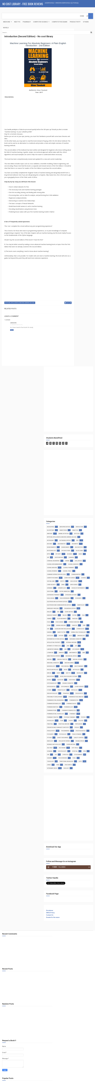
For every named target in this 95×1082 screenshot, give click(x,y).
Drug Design (72, 434)
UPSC (70, 832)
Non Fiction (72, 615)
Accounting (72, 264)
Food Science (73, 485)
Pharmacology (73, 689)
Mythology (81, 601)
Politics (81, 720)
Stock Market (73, 815)
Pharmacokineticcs (75, 686)
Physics (71, 713)
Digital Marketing (74, 424)
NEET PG (31, 16)
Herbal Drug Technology (76, 519)
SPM (81, 805)
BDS (70, 305)
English (71, 462)
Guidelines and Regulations (77, 506)
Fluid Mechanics (74, 479)
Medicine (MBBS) (73, 584)
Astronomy (72, 298)
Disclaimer (71, 985)
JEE (79, 547)
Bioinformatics (73, 315)
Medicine (20, 16)
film (70, 475)
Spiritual (72, 805)
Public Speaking (74, 757)
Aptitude (71, 292)
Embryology (72, 451)
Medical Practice (74, 574)
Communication (73, 380)
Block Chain (72, 332)
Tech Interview (73, 822)
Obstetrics (72, 625)
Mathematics (73, 560)
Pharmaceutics (73, 676)
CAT (70, 343)
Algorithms (72, 275)
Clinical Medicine (74, 363)
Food (81, 482)
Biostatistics (73, 322)
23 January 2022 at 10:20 (16, 332)
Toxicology (81, 825)
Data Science (81, 407)
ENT (80, 462)
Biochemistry (73, 309)
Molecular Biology (74, 598)
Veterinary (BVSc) (74, 839)
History (83, 523)
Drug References (74, 438)
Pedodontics (73, 662)
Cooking (71, 390)
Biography (72, 312)
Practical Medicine (74, 727)
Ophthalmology (74, 628)
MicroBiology (73, 587)
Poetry (71, 720)
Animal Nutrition (74, 288)
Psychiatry (72, 751)
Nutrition (82, 621)
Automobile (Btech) (74, 302)
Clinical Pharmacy (74, 366)
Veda (70, 836)
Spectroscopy (73, 802)
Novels (27, 22)
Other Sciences (73, 642)
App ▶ (12, 16)
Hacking (71, 513)
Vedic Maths (81, 836)
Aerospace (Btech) (74, 268)
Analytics (72, 281)
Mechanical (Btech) (74, 567)
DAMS (70, 407)
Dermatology (73, 414)
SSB (70, 808)
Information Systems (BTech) (77, 530)
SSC (78, 808)
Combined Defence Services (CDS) (78, 377)
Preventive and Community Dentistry (77, 734)
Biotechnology (73, 326)
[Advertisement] (47, 387)
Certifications (81, 343)
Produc (71, 737)
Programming (73, 744)
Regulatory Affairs (74, 774)
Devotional (72, 421)
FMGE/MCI (72, 482)
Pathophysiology (74, 655)
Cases (82, 339)
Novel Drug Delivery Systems (77, 618)
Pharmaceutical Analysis (76, 669)
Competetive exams (73, 16)
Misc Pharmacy (73, 594)
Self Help (72, 788)
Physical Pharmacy (75, 710)
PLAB (83, 717)
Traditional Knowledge (76, 829)
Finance (79, 475)
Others (19, 22)
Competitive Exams (74, 383)
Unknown (13, 331)
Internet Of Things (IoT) (76, 543)
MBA (83, 560)
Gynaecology (73, 509)
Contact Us (71, 989)
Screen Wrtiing (73, 785)
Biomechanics (73, 319)
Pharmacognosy (74, 683)
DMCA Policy (72, 987)
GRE (70, 502)
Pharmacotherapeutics (76, 696)
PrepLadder (72, 730)
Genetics (71, 499)
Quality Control (74, 768)
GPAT (81, 499)
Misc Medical (73, 591)
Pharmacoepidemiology (76, 679)
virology (71, 842)
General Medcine (74, 496)
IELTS (70, 526)
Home (5, 16)
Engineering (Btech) (75, 458)
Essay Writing (73, 465)
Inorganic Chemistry (75, 533)
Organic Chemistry (74, 632)
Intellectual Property (76, 536)
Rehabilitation (73, 778)
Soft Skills (72, 795)
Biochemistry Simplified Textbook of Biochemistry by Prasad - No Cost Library (83, 1062)
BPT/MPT (71, 336)
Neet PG (71, 608)
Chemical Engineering (75, 349)
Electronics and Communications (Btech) (79, 449)
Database (72, 411)
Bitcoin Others (73, 329)
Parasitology (73, 649)
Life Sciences (80, 553)
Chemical (71, 346)
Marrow (83, 557)
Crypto (71, 397)
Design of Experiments (75, 417)
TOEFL (70, 825)
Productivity (8, 22)
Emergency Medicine (75, 455)
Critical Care (73, 394)
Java (70, 547)
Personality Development (76, 666)
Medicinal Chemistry (75, 581)
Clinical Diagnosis (74, 360)
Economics (72, 441)
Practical (72, 723)
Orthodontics (73, 635)
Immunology (81, 526)
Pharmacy (40, 16)
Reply (12, 338)
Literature (72, 557)
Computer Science (54, 16)
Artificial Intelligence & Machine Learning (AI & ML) (19, 311)
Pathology (72, 652)
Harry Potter (73, 516)
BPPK (83, 332)
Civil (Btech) (82, 353)
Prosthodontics (74, 747)
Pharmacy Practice (74, 706)
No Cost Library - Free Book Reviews (22, 3)
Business (71, 339)
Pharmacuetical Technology (77, 700)
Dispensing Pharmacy (75, 428)
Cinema (71, 353)
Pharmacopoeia (73, 693)
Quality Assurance (74, 764)
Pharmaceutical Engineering (77, 672)
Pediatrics (72, 659)
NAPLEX (71, 604)
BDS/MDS (80, 305)
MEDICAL (71, 570)
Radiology (72, 771)
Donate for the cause (75, 992)
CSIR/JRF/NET (73, 400)
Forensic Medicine (74, 489)
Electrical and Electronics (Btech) (77, 445)
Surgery (71, 819)
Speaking (71, 798)
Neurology (72, 611)
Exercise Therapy (74, 468)
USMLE (80, 832)
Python (71, 761)
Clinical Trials (73, 373)
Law (70, 553)
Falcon (71, 472)
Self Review (72, 791)
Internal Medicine (74, 540)
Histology (72, 523)
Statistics (72, 812)
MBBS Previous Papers (75, 564)
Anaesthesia (72, 278)
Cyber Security (73, 404)
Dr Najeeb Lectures (74, 431)
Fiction (81, 472)
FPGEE (71, 492)
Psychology (72, 754)
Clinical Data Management (77, 356)
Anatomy (71, 285)
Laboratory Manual (75, 550)
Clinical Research (74, 370)
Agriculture (72, 271)
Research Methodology (76, 781)
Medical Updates (74, 577)
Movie (71, 601)
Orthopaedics (73, 638)
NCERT (80, 604)
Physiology (72, 717)
